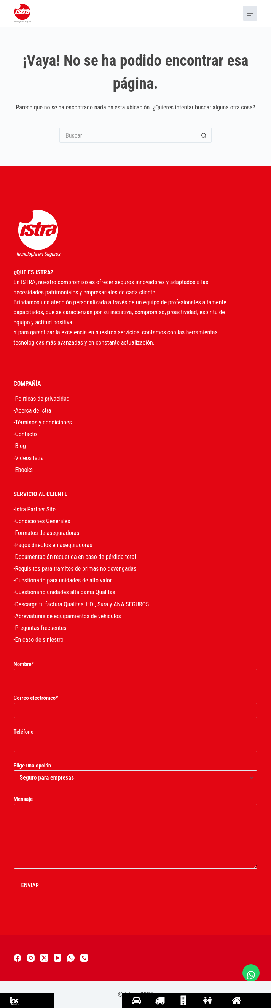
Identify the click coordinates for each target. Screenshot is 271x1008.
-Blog (20, 445)
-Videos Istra (29, 458)
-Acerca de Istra (32, 410)
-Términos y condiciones (43, 422)
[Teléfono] (84, 958)
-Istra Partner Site (35, 509)
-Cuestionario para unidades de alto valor (63, 580)
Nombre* (136, 670)
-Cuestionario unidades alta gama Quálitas (64, 592)
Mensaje (136, 832)
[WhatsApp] (71, 958)
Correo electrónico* (136, 704)
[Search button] (204, 135)
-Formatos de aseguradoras (47, 532)
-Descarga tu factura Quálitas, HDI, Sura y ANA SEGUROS (81, 604)
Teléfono (136, 738)
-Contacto (25, 434)
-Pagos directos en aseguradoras (53, 545)
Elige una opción (136, 772)
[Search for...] (127, 135)
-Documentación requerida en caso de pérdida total (75, 556)
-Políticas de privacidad (42, 398)
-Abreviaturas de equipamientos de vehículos (67, 616)
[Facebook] (17, 958)
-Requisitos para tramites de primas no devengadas (75, 568)
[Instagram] (31, 958)
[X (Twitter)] (44, 958)
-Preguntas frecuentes (40, 627)
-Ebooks (23, 469)
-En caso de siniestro (39, 639)
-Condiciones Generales (42, 521)
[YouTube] (57, 958)
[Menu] (250, 13)
